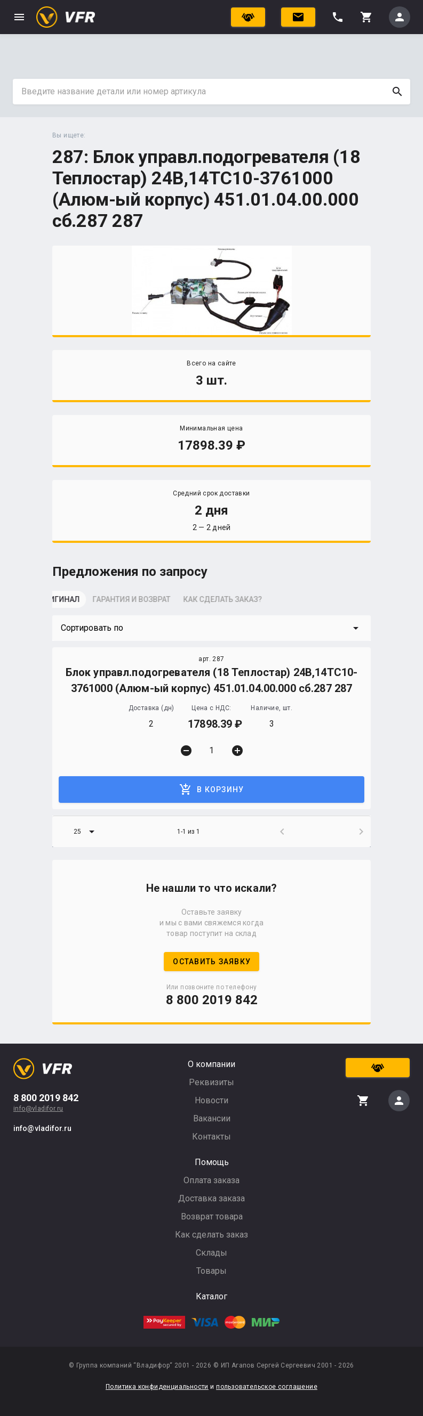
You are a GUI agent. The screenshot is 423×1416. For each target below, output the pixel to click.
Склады (211, 1253)
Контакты (211, 1137)
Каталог (211, 1296)
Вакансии (211, 1118)
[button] (211, 628)
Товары (211, 1271)
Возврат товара (212, 1216)
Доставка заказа (211, 1198)
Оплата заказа (211, 1180)
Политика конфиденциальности (157, 1386)
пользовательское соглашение (266, 1386)
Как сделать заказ (211, 1235)
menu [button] (19, 17)
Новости (211, 1100)
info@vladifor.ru (38, 1108)
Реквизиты (211, 1082)
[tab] (79, 602)
